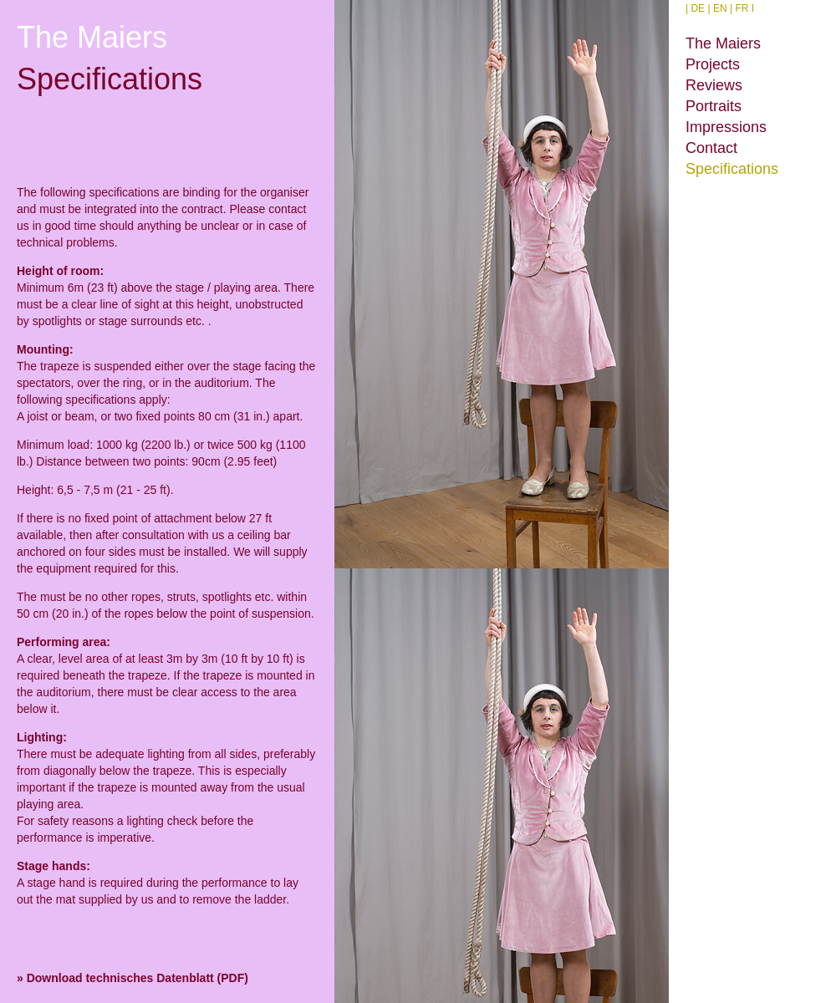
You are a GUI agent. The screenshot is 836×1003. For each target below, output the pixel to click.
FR (741, 8)
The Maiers (723, 43)
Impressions (726, 127)
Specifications (732, 168)
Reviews (714, 85)
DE (698, 8)
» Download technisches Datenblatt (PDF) (132, 978)
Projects (713, 64)
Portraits (714, 106)
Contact (711, 148)
